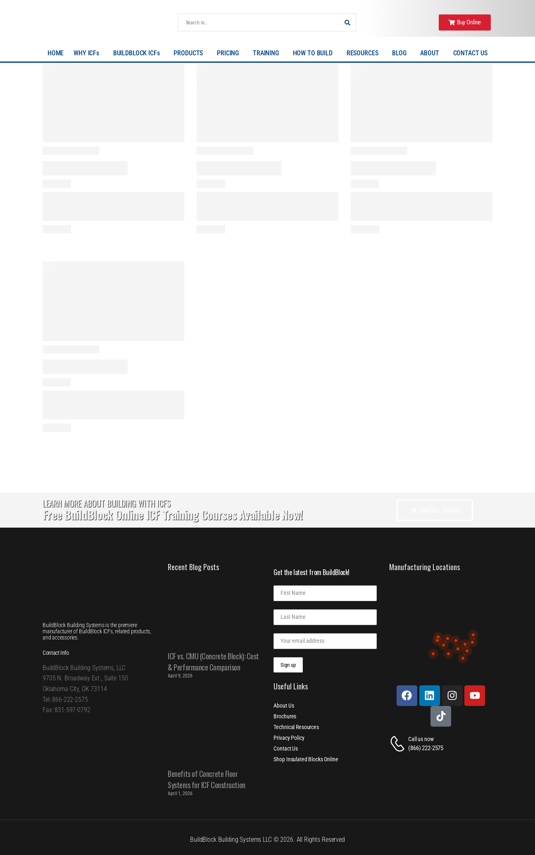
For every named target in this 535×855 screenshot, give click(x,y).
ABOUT (431, 53)
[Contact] (398, 744)
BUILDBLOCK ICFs (138, 53)
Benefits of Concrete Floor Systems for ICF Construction (206, 779)
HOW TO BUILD (315, 53)
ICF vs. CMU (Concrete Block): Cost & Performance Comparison (213, 662)
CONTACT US (470, 53)
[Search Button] (347, 22)
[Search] (258, 22)
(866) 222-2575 (425, 748)
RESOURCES (365, 53)
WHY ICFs (88, 53)
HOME (56, 53)
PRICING (230, 53)
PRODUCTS (190, 53)
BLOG (401, 53)
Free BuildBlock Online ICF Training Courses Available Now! (172, 514)
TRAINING (268, 53)
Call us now (420, 739)
